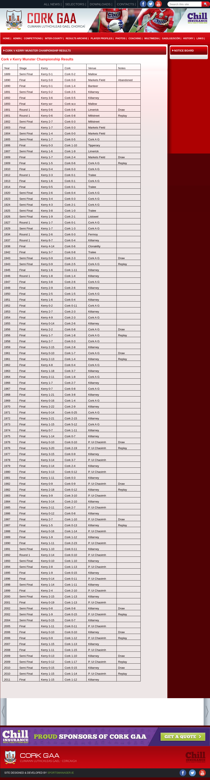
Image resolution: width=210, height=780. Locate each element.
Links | (200, 38)
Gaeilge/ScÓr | (171, 38)
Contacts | (126, 4)
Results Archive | (77, 38)
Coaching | (136, 38)
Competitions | (33, 38)
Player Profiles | (102, 38)
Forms (105, 11)
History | (189, 38)
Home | (7, 38)
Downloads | (101, 4)
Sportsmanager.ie (61, 772)
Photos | (120, 38)
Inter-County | (54, 38)
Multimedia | (152, 38)
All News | (53, 4)
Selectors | (75, 4)
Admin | (17, 38)
